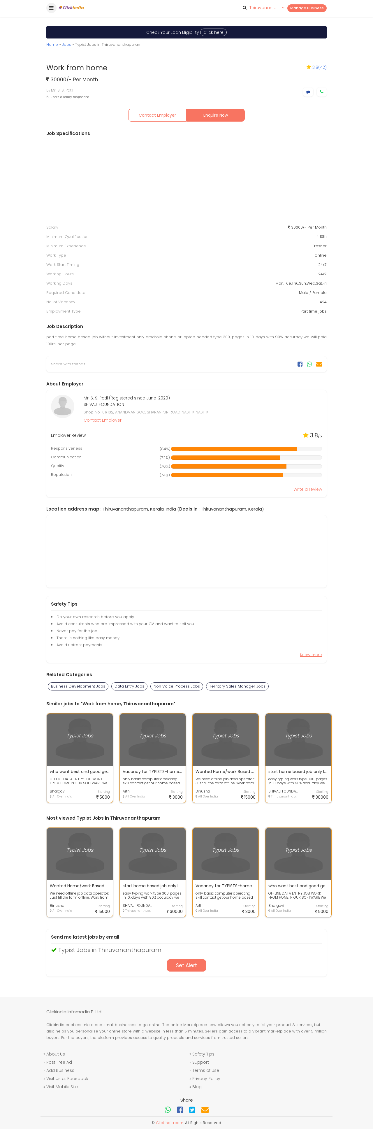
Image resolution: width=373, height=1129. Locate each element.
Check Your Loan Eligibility (186, 32)
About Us (55, 1054)
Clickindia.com (169, 1123)
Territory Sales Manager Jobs (237, 686)
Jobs (66, 44)
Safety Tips (203, 1054)
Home (52, 44)
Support (200, 1062)
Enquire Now (215, 115)
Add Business (60, 1070)
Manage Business (307, 8)
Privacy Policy (206, 1078)
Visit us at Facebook (67, 1078)
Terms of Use (205, 1070)
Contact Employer (157, 115)
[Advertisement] (186, 180)
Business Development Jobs (78, 686)
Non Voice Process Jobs (177, 686)
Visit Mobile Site (62, 1087)
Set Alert (186, 965)
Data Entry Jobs (129, 686)
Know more (311, 655)
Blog (197, 1087)
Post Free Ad (59, 1062)
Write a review (307, 489)
